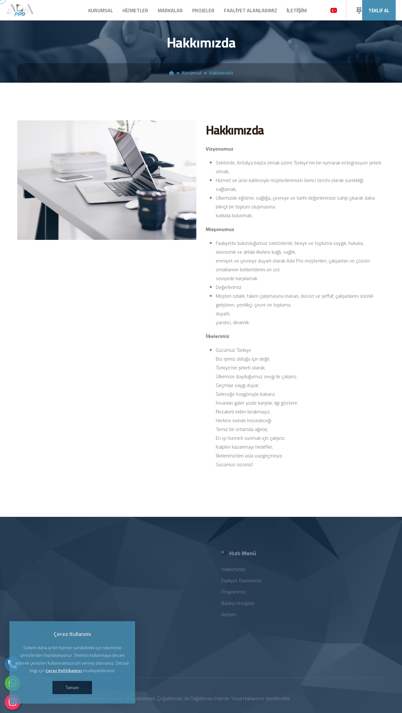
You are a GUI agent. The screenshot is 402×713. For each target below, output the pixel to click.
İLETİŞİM (297, 10)
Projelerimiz (233, 594)
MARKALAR (170, 10)
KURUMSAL (100, 10)
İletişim (228, 617)
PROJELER (203, 10)
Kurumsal (192, 72)
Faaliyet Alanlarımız (241, 583)
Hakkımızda (221, 72)
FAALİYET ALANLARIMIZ (250, 10)
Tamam (72, 687)
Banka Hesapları (238, 606)
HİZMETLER (135, 10)
